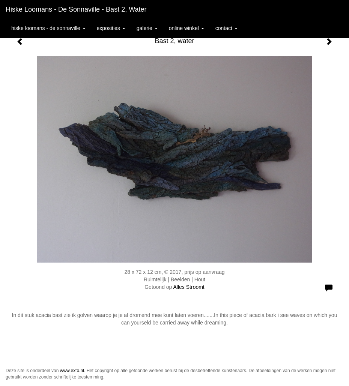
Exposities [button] (111, 28)
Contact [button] (226, 28)
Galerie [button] (147, 28)
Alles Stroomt (189, 287)
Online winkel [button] (186, 28)
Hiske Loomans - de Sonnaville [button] (48, 28)
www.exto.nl (72, 370)
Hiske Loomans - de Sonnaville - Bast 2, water (76, 9)
